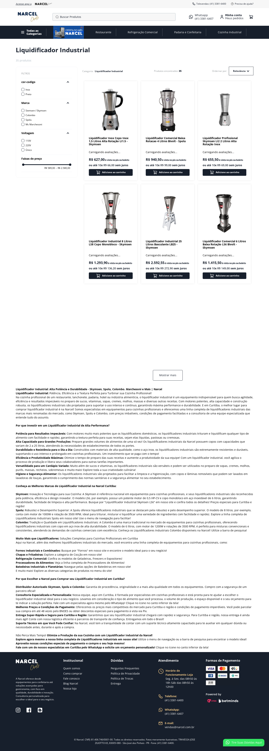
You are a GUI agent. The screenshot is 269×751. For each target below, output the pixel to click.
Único (29, 150)
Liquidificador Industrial (109, 71)
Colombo (30, 115)
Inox (28, 89)
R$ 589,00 (49, 168)
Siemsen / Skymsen (36, 110)
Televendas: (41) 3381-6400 (209, 3)
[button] (46, 82)
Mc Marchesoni (34, 124)
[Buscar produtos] (56, 17)
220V (28, 145)
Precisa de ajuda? (242, 3)
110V (28, 140)
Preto (28, 94)
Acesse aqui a (34, 4)
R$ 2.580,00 (63, 168)
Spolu (29, 119)
